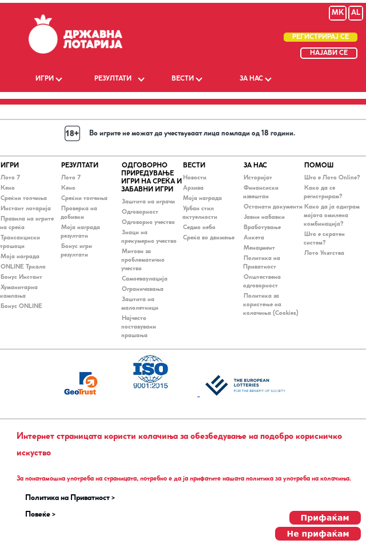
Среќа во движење (208, 238)
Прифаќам (325, 517)
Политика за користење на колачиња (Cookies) (271, 305)
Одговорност (140, 212)
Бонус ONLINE (21, 306)
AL (355, 13)
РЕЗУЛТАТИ (113, 78)
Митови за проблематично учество (143, 260)
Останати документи (273, 207)
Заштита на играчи (148, 202)
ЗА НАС (251, 78)
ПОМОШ (318, 165)
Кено (8, 188)
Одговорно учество (148, 222)
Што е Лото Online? (332, 178)
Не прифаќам (318, 533)
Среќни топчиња (24, 198)
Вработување (262, 228)
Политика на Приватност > (70, 498)
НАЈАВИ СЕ (329, 53)
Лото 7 (10, 178)
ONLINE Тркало (23, 267)
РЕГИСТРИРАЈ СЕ (320, 37)
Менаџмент (259, 248)
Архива (193, 188)
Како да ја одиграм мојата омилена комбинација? (332, 215)
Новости (194, 178)
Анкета (254, 238)
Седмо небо (199, 228)
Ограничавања (143, 289)
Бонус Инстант (21, 277)
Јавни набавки (264, 217)
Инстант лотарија (26, 209)
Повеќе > (40, 515)
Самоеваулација (145, 279)
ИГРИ (44, 78)
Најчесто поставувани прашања (138, 327)
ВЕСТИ (183, 78)
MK (338, 13)
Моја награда (20, 257)
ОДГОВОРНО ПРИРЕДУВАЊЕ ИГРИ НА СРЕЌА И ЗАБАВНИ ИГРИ (151, 177)
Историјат (258, 178)
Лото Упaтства (324, 253)
